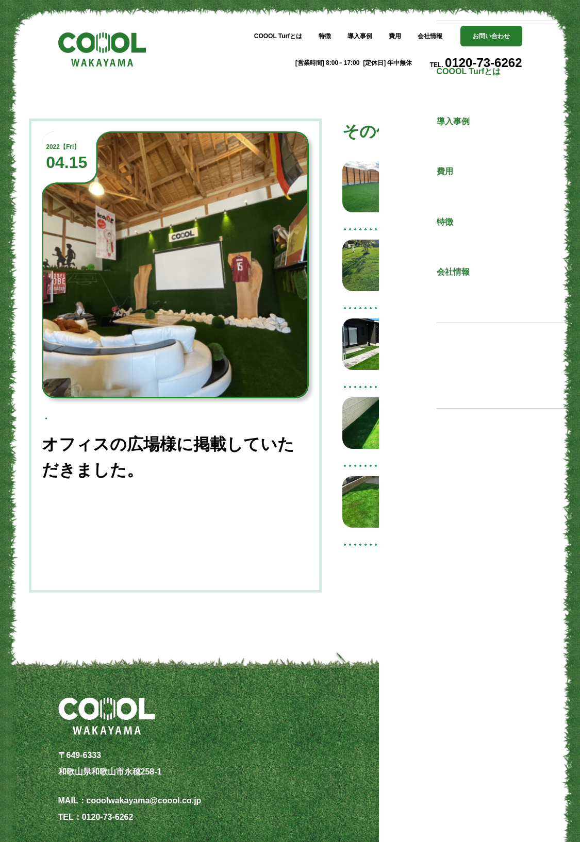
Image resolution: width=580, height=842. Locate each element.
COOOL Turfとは (278, 36)
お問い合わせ (491, 36)
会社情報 (430, 36)
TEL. (476, 63)
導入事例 (359, 36)
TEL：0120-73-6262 (96, 817)
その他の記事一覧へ (446, 578)
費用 (395, 36)
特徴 (325, 36)
